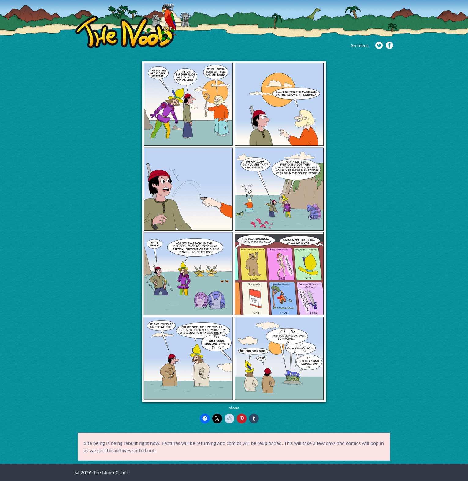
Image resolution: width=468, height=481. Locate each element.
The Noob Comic (126, 26)
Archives (359, 45)
